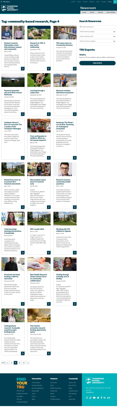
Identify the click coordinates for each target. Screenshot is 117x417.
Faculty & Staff (34, 402)
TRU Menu (5, 2)
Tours (68, 407)
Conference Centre (72, 402)
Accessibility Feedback (18, 413)
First (3, 374)
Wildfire (97, 56)
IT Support (51, 407)
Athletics (91, 2)
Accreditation (16, 407)
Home (84, 12)
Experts (100, 12)
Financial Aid (51, 393)
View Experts (97, 63)
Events (92, 12)
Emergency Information (19, 404)
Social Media (111, 12)
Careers (85, 2)
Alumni (32, 404)
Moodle (50, 404)
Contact (103, 2)
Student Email (52, 402)
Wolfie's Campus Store (54, 399)
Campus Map (70, 410)
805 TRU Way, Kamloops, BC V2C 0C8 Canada (98, 400)
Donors (32, 407)
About (98, 2)
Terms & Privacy (16, 402)
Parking (69, 399)
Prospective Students (36, 396)
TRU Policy (15, 410)
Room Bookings (71, 404)
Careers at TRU (71, 393)
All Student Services (54, 410)
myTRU (73, 2)
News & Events (71, 396)
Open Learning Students (37, 399)
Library (79, 2)
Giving (110, 2)
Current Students (35, 393)
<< (7, 374)
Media (31, 410)
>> (28, 374)
